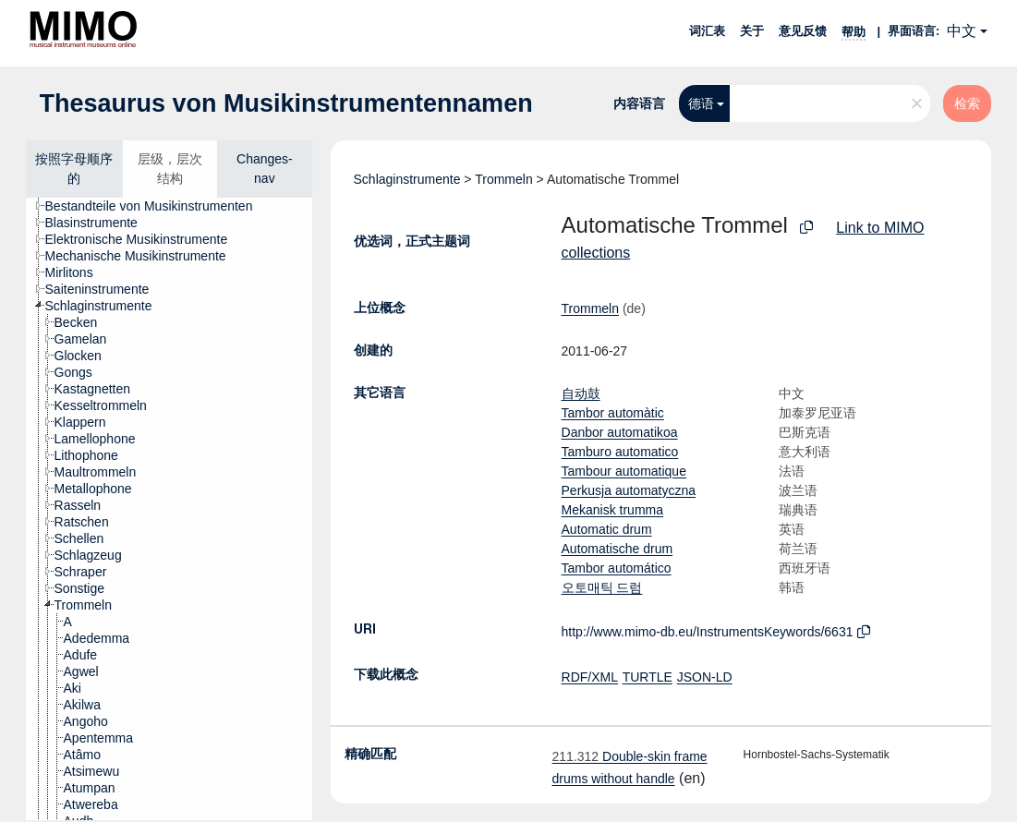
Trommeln (504, 179)
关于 (752, 31)
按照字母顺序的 (74, 168)
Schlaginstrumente (407, 179)
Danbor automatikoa (620, 432)
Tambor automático (617, 568)
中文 (961, 31)
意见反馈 (803, 31)
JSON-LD (704, 677)
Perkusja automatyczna (629, 490)
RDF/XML (590, 677)
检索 (967, 103)
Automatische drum (617, 548)
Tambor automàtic (613, 412)
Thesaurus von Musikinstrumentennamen (286, 103)
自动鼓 (581, 393)
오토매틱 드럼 (602, 587)
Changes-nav (264, 168)
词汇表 (707, 31)
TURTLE (647, 677)
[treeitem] (157, 206)
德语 (701, 103)
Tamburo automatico (620, 451)
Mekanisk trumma (612, 509)
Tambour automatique (624, 471)
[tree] (169, 509)
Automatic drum (607, 529)
